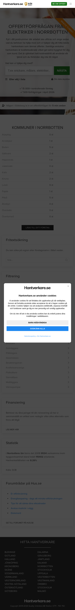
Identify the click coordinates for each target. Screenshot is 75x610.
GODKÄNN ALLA (37, 329)
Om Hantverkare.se (44, 336)
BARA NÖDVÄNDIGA (37, 323)
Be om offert (59, 4)
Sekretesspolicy (30, 336)
